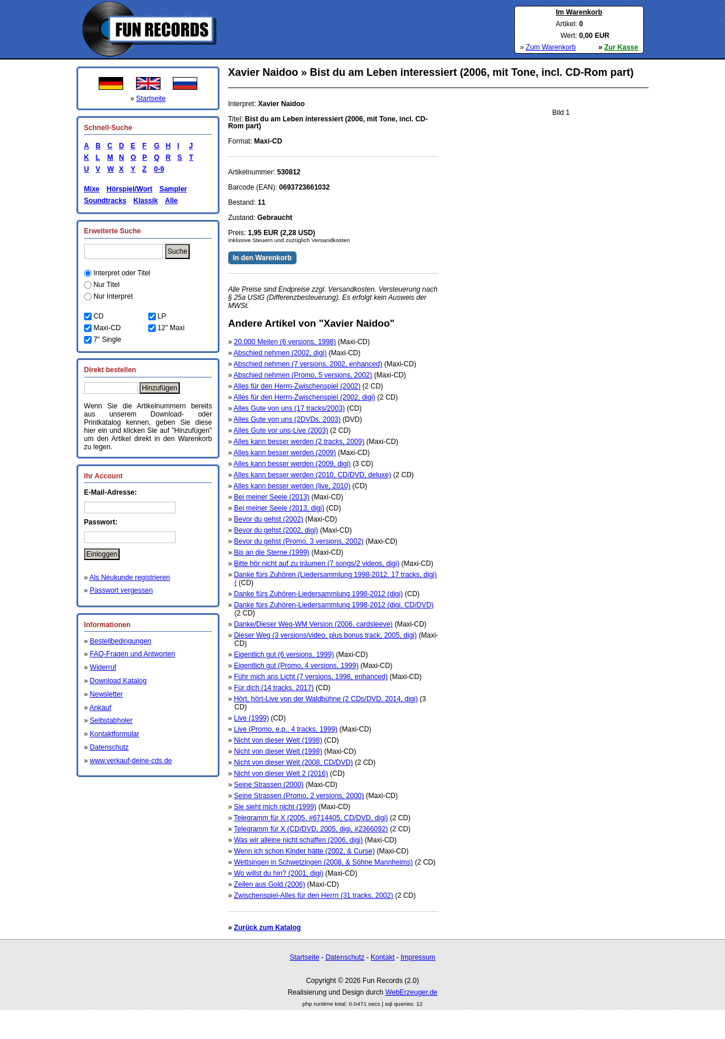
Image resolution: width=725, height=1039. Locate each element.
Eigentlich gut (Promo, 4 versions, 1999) (296, 666)
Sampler (173, 189)
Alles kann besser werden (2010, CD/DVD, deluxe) (312, 475)
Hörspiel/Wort (129, 189)
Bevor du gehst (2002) (269, 519)
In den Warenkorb (262, 258)
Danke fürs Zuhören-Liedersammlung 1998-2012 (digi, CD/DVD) (334, 605)
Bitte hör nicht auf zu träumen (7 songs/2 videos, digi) (316, 563)
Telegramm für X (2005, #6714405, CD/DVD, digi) (310, 818)
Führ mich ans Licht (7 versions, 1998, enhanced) (311, 677)
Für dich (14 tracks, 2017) (274, 688)
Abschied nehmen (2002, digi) (279, 353)
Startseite (151, 99)
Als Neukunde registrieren (129, 577)
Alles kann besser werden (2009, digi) (292, 464)
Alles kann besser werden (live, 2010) (291, 486)
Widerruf (103, 667)
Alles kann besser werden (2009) (284, 453)
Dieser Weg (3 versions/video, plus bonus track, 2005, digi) (325, 635)
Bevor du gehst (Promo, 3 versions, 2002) (299, 541)
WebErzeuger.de (411, 992)
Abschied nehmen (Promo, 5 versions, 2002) (302, 375)
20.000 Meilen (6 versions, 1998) (285, 342)
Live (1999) (251, 718)
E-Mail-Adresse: (110, 492)
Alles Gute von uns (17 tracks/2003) (289, 408)
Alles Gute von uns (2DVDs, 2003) (286, 419)
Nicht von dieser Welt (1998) (278, 740)
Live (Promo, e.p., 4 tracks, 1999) (285, 729)
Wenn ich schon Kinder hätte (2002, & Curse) (304, 851)
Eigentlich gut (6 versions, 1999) (284, 654)
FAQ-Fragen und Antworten (132, 654)
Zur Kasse (621, 47)
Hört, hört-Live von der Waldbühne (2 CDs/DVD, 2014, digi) (326, 699)
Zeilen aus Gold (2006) (269, 884)
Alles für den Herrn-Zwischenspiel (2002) (296, 386)
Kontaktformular (115, 734)
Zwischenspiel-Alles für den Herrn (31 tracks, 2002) (313, 895)
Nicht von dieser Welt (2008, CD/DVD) (293, 762)
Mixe (92, 189)
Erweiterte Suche (112, 231)
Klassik (145, 201)
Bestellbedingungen (120, 641)
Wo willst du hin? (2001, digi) (278, 873)
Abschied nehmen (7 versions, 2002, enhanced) (307, 364)
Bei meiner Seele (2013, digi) (279, 508)
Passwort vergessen (121, 590)
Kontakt (383, 957)
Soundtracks (105, 201)
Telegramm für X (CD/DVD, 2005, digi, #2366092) (310, 829)
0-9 (157, 169)
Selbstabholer (111, 720)
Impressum (417, 957)
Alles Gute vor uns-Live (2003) (280, 430)
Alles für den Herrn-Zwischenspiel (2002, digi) (304, 397)
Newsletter (106, 694)
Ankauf (100, 708)
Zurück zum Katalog (267, 927)
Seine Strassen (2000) (269, 785)
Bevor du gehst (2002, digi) (276, 530)
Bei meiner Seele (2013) (271, 497)
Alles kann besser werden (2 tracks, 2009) (298, 442)
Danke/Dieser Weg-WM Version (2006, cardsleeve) (313, 624)
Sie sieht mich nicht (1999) (275, 807)
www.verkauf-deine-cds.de (131, 761)
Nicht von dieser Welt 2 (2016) (281, 773)
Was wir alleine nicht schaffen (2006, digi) (298, 840)
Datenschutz (109, 747)
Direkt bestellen (110, 370)
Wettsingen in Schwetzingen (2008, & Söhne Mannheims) (323, 862)
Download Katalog (118, 681)
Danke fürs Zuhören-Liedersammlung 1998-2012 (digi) (318, 594)
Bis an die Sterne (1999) (271, 552)
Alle (171, 201)
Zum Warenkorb (551, 47)
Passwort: (100, 522)
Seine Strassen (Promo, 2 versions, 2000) (299, 796)
